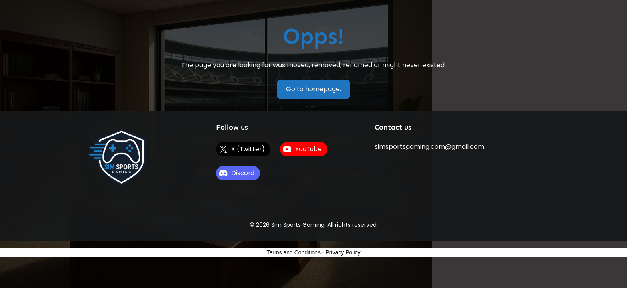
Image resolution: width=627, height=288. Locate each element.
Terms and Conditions (294, 252)
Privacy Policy (342, 252)
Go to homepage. (313, 89)
